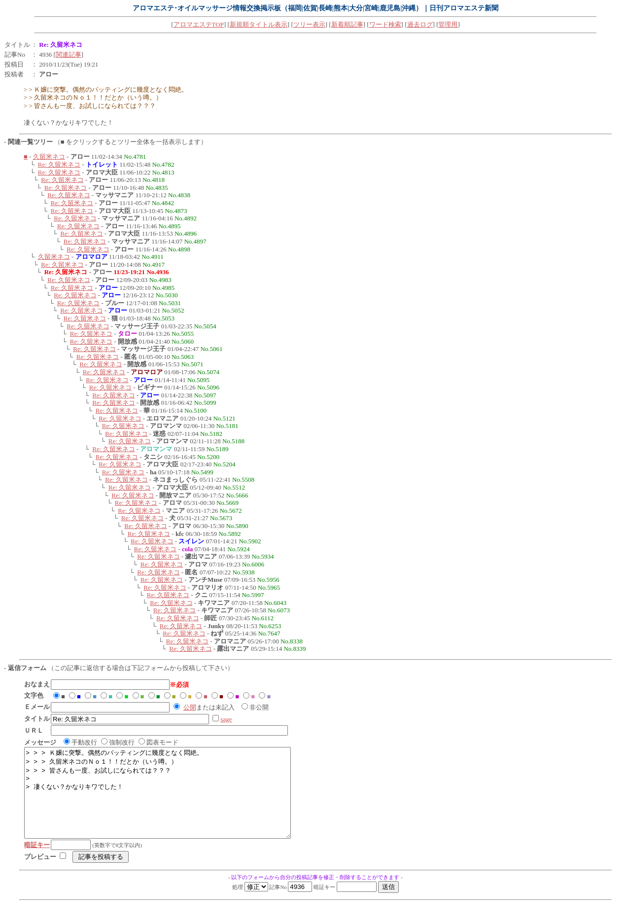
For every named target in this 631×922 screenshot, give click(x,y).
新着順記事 (347, 24)
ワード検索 (385, 24)
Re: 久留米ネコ (59, 164)
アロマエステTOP (199, 24)
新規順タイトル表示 (258, 24)
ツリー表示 (309, 24)
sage (226, 719)
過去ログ (420, 24)
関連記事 (68, 54)
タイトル (17, 44)
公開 (189, 707)
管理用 (447, 24)
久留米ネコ (49, 156)
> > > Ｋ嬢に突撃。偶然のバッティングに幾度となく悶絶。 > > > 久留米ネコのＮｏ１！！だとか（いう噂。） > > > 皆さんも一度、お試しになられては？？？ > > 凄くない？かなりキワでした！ (173, 801)
